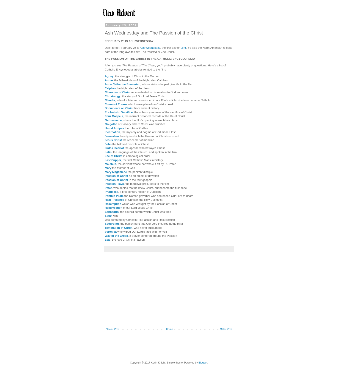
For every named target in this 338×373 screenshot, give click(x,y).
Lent (183, 47)
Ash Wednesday (150, 47)
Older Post (226, 329)
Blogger (203, 362)
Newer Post (112, 329)
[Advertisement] (169, 292)
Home (169, 329)
